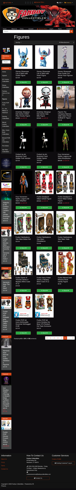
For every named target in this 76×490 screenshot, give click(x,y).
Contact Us (70, 29)
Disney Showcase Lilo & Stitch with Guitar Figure (22, 73)
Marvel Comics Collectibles (5, 124)
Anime (4, 71)
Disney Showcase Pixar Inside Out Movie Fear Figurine (65, 73)
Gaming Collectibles (5, 117)
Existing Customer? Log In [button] (63, 463)
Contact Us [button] (38, 478)
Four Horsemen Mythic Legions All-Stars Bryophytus (65, 156)
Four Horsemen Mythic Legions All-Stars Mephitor (23, 199)
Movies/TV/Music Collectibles (6, 140)
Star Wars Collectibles (5, 150)
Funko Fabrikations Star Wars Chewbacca (44, 239)
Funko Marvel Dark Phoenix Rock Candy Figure (65, 280)
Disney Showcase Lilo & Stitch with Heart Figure (43, 73)
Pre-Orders (5, 145)
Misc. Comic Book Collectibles (5, 132)
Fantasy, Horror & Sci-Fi (6, 93)
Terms (60, 29)
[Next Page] (73, 338)
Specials (5, 418)
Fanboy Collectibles (18, 484)
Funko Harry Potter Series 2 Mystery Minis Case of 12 (44, 280)
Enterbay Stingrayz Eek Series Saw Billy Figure (44, 114)
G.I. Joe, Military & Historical (5, 110)
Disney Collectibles (5, 86)
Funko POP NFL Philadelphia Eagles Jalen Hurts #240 (6, 319)
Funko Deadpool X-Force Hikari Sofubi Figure (65, 199)
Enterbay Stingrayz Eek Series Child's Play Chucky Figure (23, 114)
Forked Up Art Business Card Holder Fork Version (23, 156)
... (69, 338)
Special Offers (42, 29)
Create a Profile (56, 459)
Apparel (4, 75)
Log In (51, 29)
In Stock (23, 82)
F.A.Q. (22, 29)
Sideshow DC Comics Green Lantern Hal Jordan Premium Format (6, 210)
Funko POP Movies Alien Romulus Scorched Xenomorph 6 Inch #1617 (6, 249)
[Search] (36, 31)
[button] (8, 2)
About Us (14, 29)
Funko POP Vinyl (5, 103)
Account (30, 29)
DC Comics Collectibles (5, 80)
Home (4, 29)
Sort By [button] (18, 42)
